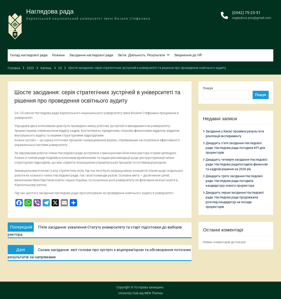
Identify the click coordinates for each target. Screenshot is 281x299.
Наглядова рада (50, 11)
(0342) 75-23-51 (246, 12)
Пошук (208, 88)
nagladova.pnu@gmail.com (251, 18)
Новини (58, 55)
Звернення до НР (188, 55)
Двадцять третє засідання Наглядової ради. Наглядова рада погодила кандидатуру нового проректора (234, 180)
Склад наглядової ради (29, 55)
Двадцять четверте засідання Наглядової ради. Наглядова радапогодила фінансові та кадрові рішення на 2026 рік (237, 164)
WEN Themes (153, 293)
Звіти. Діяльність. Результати (141, 55)
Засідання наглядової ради (91, 55)
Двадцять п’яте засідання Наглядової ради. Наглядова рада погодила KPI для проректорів (235, 147)
